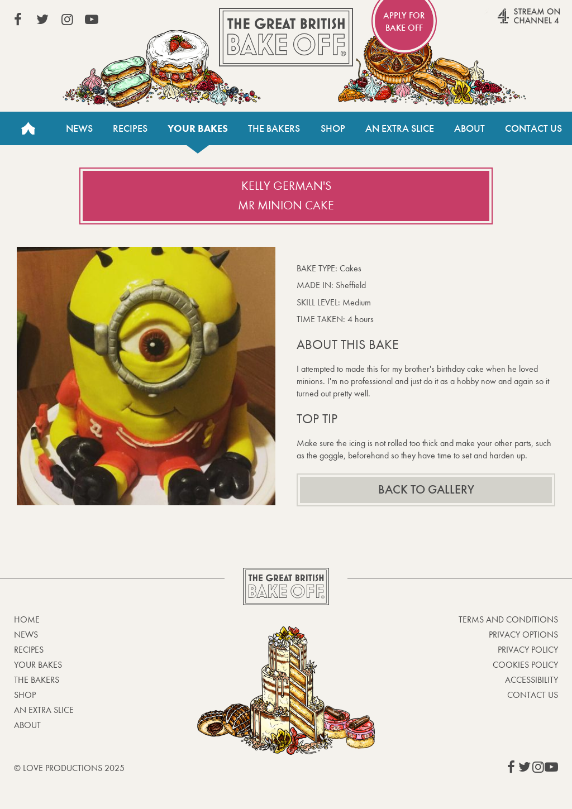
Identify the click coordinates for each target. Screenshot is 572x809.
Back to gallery (426, 489)
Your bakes (198, 128)
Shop (333, 128)
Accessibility (531, 679)
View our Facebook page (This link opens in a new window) (18, 19)
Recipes (130, 128)
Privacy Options (523, 634)
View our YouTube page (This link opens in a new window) (91, 19)
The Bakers (274, 128)
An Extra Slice (399, 128)
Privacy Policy (528, 649)
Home (28, 128)
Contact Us (533, 128)
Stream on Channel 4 (507, 22)
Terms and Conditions (508, 619)
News (79, 128)
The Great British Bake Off (286, 37)
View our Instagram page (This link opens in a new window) (67, 19)
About (469, 128)
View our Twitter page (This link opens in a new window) (42, 19)
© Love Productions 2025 (69, 768)
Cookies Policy (525, 664)
